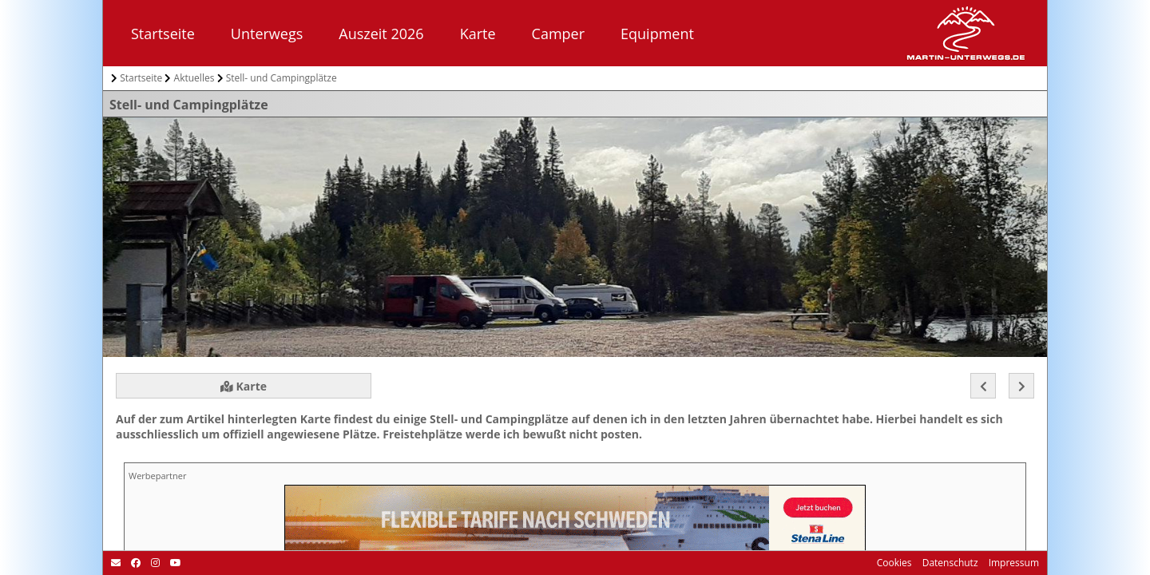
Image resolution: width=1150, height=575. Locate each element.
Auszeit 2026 (381, 33)
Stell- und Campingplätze (281, 78)
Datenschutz (949, 562)
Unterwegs (267, 33)
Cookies (894, 562)
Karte (478, 33)
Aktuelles (194, 78)
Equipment (657, 33)
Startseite (163, 33)
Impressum (1012, 562)
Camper (558, 33)
